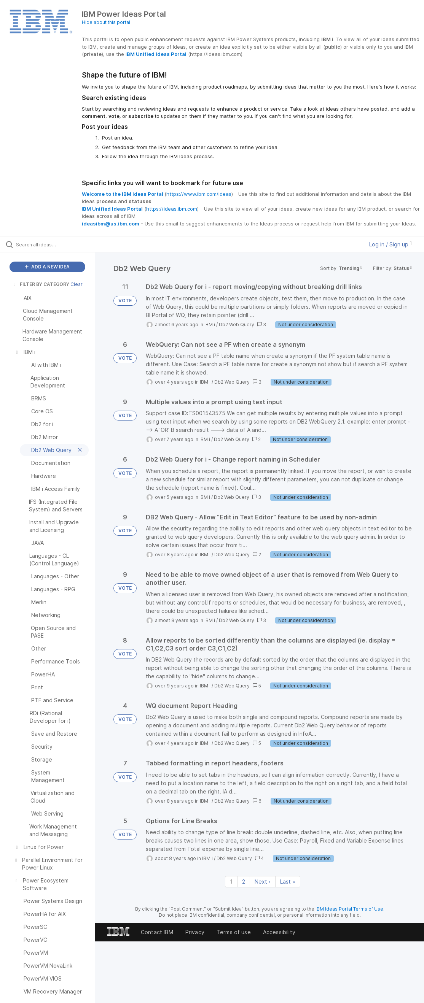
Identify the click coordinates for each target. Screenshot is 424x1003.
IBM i (209, 324)
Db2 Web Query (236, 324)
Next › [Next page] (263, 881)
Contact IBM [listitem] (157, 932)
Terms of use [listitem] (234, 932)
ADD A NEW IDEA (47, 267)
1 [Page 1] (231, 881)
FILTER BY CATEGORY (40, 284)
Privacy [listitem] (194, 932)
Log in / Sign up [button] (390, 244)
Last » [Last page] (287, 881)
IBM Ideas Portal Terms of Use (349, 909)
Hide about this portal (106, 22)
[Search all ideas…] (52, 244)
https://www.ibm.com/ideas (198, 194)
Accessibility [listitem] (279, 932)
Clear (76, 284)
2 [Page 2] (243, 881)
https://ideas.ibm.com (171, 209)
